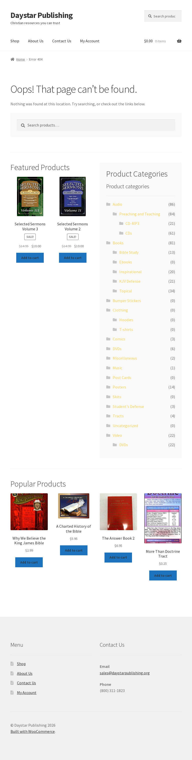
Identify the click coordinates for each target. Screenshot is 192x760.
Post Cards (122, 377)
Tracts (118, 415)
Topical (125, 290)
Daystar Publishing (41, 15)
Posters (119, 386)
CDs (129, 233)
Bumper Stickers (127, 300)
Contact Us (61, 40)
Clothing (120, 310)
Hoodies (126, 319)
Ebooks (125, 261)
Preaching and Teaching (139, 213)
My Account (90, 40)
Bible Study (128, 252)
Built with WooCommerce (32, 731)
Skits (117, 396)
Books (118, 242)
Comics (119, 338)
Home (20, 59)
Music (117, 367)
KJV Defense (129, 281)
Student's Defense (128, 406)
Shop (14, 40)
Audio (117, 204)
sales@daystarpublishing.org (125, 672)
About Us (36, 40)
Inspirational (130, 271)
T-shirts (126, 329)
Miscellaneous (125, 358)
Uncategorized (125, 425)
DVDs (117, 348)
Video (117, 435)
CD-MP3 (132, 223)
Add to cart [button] (30, 257)
